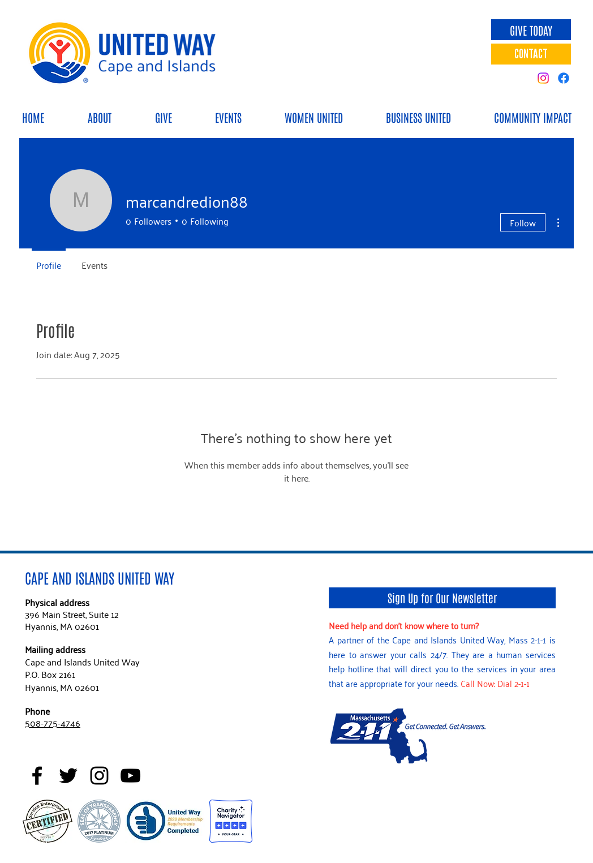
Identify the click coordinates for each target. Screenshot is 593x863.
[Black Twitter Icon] (68, 775)
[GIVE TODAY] (531, 29)
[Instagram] (543, 78)
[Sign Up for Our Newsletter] (442, 597)
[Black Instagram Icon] (99, 775)
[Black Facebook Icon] (37, 775)
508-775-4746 (52, 723)
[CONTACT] (531, 54)
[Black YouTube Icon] (130, 775)
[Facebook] (563, 78)
